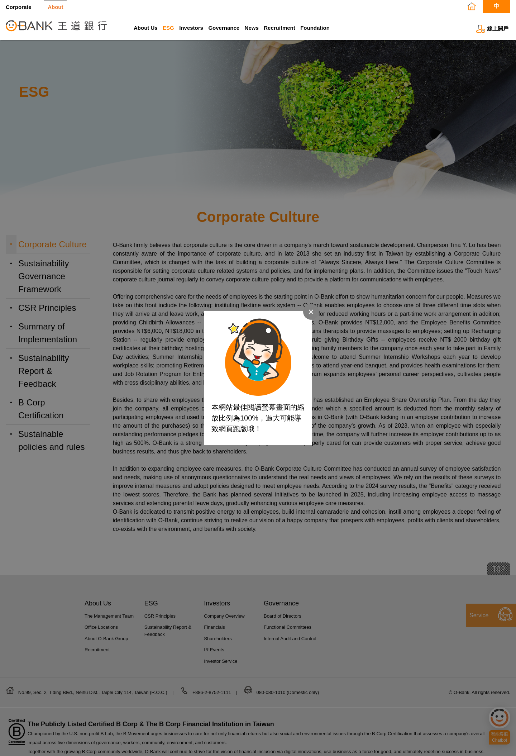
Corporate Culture (52, 244)
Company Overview (224, 616)
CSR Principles (47, 308)
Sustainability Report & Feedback (43, 371)
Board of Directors (282, 616)
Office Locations (101, 627)
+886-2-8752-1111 (212, 692)
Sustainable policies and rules (51, 440)
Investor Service (220, 661)
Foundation (315, 28)
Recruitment (279, 28)
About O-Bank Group (106, 638)
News (252, 28)
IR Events (214, 649)
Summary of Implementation (47, 333)
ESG (168, 28)
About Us (146, 28)
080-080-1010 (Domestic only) (287, 692)
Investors (191, 28)
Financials (214, 627)
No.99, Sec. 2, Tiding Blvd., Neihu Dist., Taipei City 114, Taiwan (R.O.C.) (93, 692)
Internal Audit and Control (290, 638)
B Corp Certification (41, 409)
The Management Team (109, 616)
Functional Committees (287, 627)
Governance (223, 28)
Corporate (19, 7)
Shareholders (217, 638)
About (55, 7)
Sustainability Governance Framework (43, 276)
